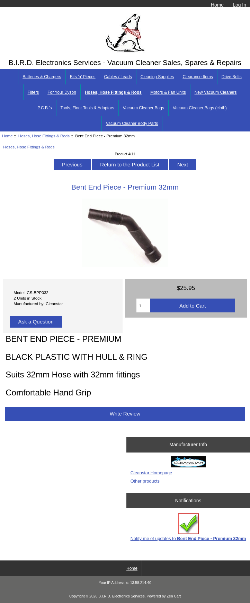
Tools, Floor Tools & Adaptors (87, 108)
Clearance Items (197, 76)
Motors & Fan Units (168, 92)
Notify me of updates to (188, 527)
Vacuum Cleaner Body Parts (132, 123)
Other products (145, 481)
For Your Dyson (61, 92)
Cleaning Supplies (157, 76)
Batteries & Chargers (42, 76)
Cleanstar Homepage (151, 472)
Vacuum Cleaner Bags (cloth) (200, 108)
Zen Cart (174, 596)
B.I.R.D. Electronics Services (121, 596)
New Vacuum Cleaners (216, 92)
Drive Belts (232, 76)
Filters (33, 92)
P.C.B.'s (44, 108)
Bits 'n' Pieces (83, 76)
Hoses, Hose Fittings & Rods (44, 136)
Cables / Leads (118, 76)
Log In (239, 5)
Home (217, 5)
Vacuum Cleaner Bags (143, 108)
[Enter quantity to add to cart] (143, 305)
